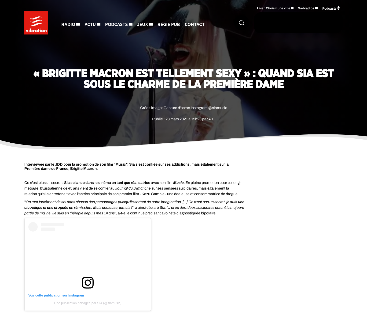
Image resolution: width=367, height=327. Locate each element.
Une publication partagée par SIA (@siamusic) (87, 303)
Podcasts (116, 24)
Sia (67, 183)
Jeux (142, 24)
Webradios (306, 8)
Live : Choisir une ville (273, 8)
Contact (195, 24)
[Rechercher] (241, 22)
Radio (68, 24)
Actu (90, 24)
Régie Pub (169, 24)
